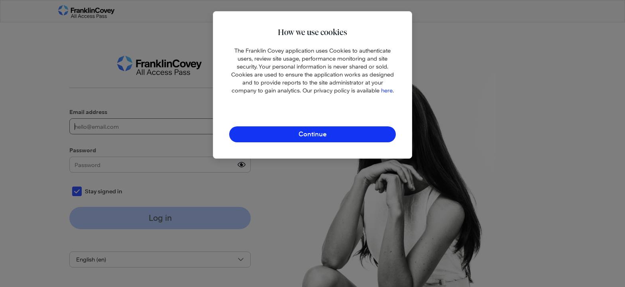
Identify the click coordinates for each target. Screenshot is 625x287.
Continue (313, 134)
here (387, 90)
